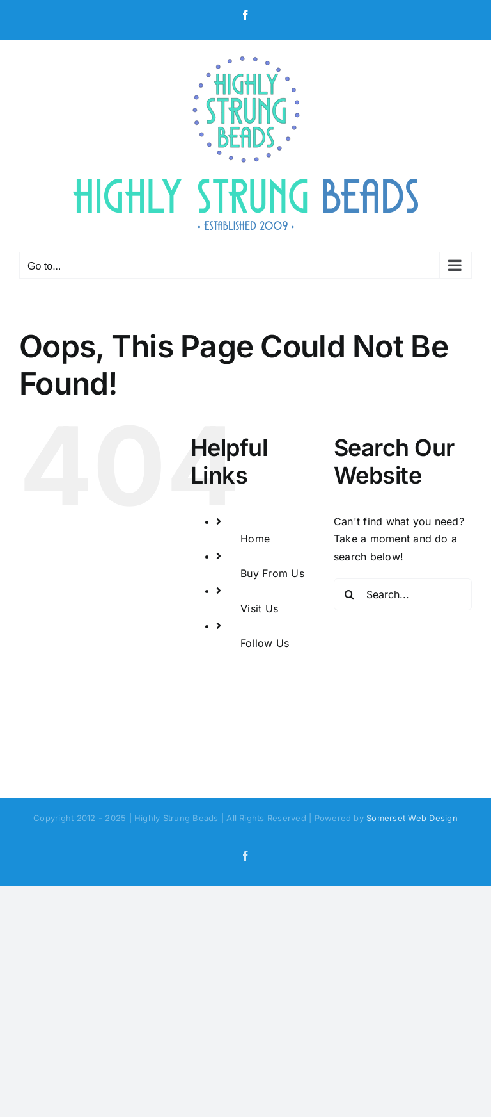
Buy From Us (272, 573)
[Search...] (403, 594)
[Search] (350, 594)
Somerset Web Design (412, 818)
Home (255, 538)
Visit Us (259, 608)
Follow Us (264, 643)
